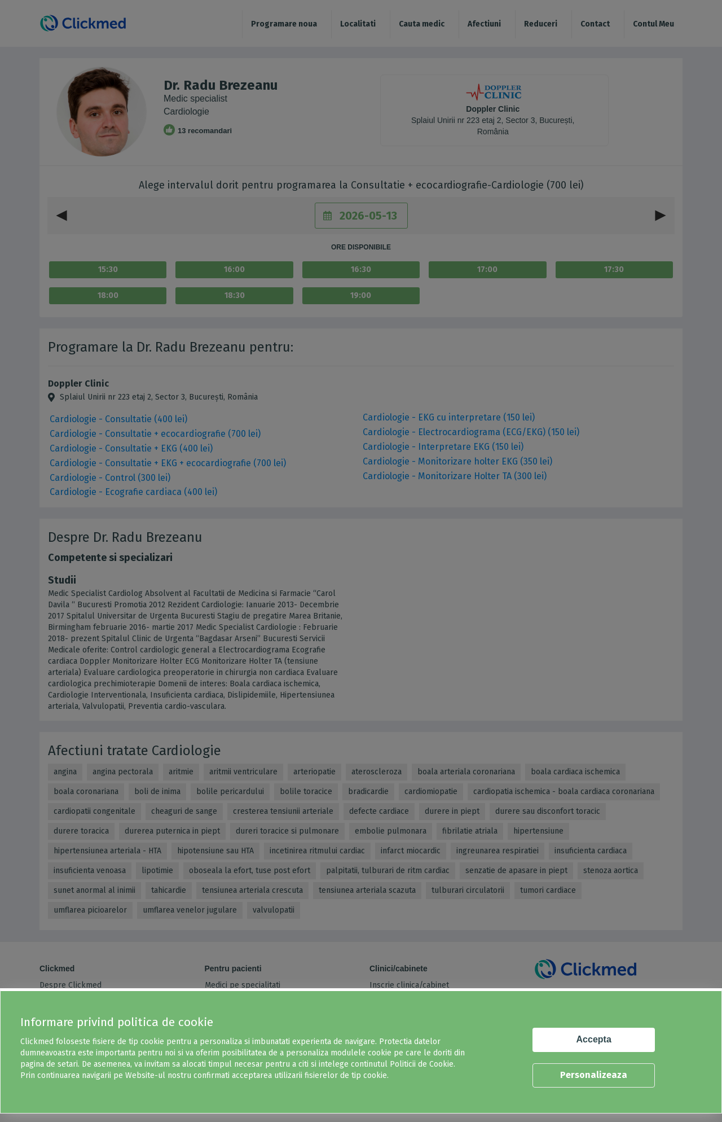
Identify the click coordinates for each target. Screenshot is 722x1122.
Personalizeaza (593, 1075)
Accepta (593, 1039)
